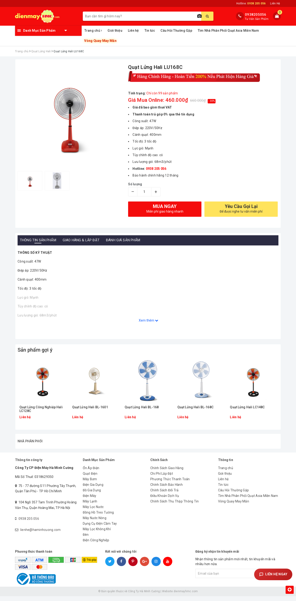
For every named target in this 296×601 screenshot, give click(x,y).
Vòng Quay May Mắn (100, 41)
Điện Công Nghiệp (96, 545)
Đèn (86, 539)
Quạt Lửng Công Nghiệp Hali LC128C (41, 409)
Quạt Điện (90, 478)
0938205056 (255, 14)
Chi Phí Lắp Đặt (161, 478)
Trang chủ (93, 30)
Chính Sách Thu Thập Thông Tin (174, 506)
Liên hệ (133, 30)
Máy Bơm (90, 484)
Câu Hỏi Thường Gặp (176, 30)
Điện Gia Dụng (93, 489)
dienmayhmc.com (186, 596)
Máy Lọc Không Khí (97, 534)
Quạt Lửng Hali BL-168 (142, 407)
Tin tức (150, 30)
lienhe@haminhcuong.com (40, 534)
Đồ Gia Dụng (92, 495)
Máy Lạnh (90, 506)
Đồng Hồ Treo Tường (98, 517)
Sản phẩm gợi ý (35, 350)
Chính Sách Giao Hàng (166, 473)
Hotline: (250, 3)
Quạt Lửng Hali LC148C (247, 407)
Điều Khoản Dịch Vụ (164, 500)
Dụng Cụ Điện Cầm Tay (100, 528)
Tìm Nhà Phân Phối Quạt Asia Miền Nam (228, 30)
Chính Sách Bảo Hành (166, 489)
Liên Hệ (275, 3)
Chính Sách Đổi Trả (164, 495)
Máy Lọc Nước (93, 512)
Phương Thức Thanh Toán (170, 484)
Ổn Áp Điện (91, 473)
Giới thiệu (115, 30)
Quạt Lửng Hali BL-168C (195, 407)
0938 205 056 (28, 523)
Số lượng (135, 184)
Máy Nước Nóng (94, 523)
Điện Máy (89, 500)
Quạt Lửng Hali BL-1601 (90, 407)
